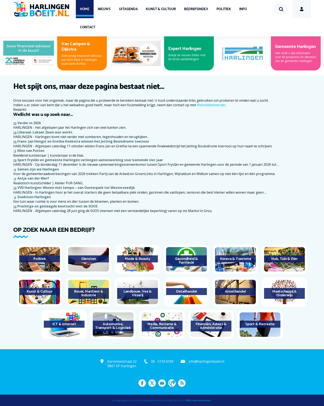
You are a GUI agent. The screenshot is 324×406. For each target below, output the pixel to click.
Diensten (88, 259)
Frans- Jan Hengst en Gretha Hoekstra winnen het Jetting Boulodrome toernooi (83, 141)
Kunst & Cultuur (161, 9)
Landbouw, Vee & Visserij (137, 293)
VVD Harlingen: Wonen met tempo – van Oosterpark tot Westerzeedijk (76, 187)
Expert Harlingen (184, 48)
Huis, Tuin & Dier (284, 259)
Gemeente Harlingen (295, 46)
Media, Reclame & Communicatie (161, 326)
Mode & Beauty (137, 259)
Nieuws (104, 9)
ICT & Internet (64, 324)
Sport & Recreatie (260, 324)
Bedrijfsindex (196, 9)
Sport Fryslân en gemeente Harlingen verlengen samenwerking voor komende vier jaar (90, 160)
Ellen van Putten (30, 150)
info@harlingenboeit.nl (206, 361)
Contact (87, 27)
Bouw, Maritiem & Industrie (88, 293)
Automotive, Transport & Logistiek (113, 326)
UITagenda (128, 9)
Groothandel (235, 291)
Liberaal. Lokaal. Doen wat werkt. (45, 132)
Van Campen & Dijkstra (75, 46)
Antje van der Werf (33, 178)
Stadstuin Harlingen (34, 197)
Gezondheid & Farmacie (186, 261)
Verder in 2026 (29, 123)
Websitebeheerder (211, 105)
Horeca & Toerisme (235, 259)
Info (243, 9)
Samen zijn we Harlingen (38, 169)
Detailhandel (186, 291)
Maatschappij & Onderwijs (284, 293)
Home (84, 9)
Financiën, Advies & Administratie (210, 326)
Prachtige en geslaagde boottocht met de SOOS (57, 206)
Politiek (224, 9)
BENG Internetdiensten (198, 400)
